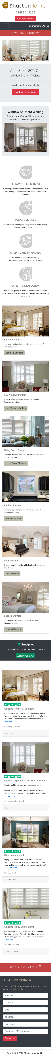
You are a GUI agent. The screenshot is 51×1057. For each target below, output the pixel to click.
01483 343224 (25, 12)
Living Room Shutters (16, 463)
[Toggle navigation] (6, 26)
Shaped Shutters (13, 629)
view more (8, 721)
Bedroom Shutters (14, 353)
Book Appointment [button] (25, 18)
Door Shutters (12, 573)
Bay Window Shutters (16, 408)
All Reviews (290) (25, 656)
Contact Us (10, 1038)
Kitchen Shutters (13, 518)
